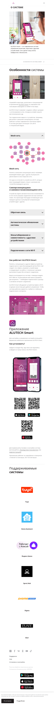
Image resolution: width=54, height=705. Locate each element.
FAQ (10, 659)
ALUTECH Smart (23, 105)
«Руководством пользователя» (29, 450)
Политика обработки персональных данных (21, 667)
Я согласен (7, 701)
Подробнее (21, 701)
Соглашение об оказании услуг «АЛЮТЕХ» (20, 669)
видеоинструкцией (15, 452)
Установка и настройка (17, 662)
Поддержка (13, 656)
